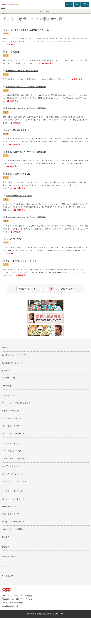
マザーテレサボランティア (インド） (22, 261)
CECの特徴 (6, 386)
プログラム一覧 (8, 378)
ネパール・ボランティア (12, 418)
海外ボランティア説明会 (12, 529)
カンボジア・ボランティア (13, 522)
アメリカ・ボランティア (12, 474)
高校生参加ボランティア (12, 363)
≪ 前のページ (24, 289)
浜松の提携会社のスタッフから (19, 196)
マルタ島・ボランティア (12, 491)
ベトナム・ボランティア (12, 411)
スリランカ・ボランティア (13, 499)
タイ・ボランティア (10, 396)
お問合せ (85, 4)
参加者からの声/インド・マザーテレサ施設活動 (26, 87)
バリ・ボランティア (10, 426)
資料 (77, 4)
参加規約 (5, 547)
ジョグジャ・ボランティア (13, 434)
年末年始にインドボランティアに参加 (22, 71)
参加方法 (5, 371)
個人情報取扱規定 (9, 557)
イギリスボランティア (11, 451)
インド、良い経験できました (18, 130)
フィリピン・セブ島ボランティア (16, 403)
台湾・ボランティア (10, 514)
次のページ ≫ (67, 289)
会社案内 (5, 537)
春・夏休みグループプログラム (15, 355)
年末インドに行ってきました (18, 174)
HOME (4, 348)
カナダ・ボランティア (11, 466)
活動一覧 (69, 4)
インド (5, 34)
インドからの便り (14, 52)
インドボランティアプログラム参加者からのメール (27, 30)
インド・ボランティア (11, 443)
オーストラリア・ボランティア (15, 481)
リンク (5, 566)
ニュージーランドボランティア (15, 459)
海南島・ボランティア (11, 507)
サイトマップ (7, 576)
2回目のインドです (14, 239)
